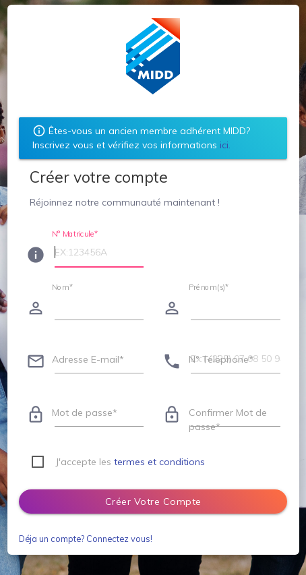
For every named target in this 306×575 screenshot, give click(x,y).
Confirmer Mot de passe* (228, 419)
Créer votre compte (153, 501)
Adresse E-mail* (88, 359)
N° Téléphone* (221, 359)
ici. (225, 145)
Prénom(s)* (209, 286)
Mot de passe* (84, 412)
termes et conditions (159, 462)
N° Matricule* (75, 233)
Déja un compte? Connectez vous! (85, 538)
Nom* (62, 286)
